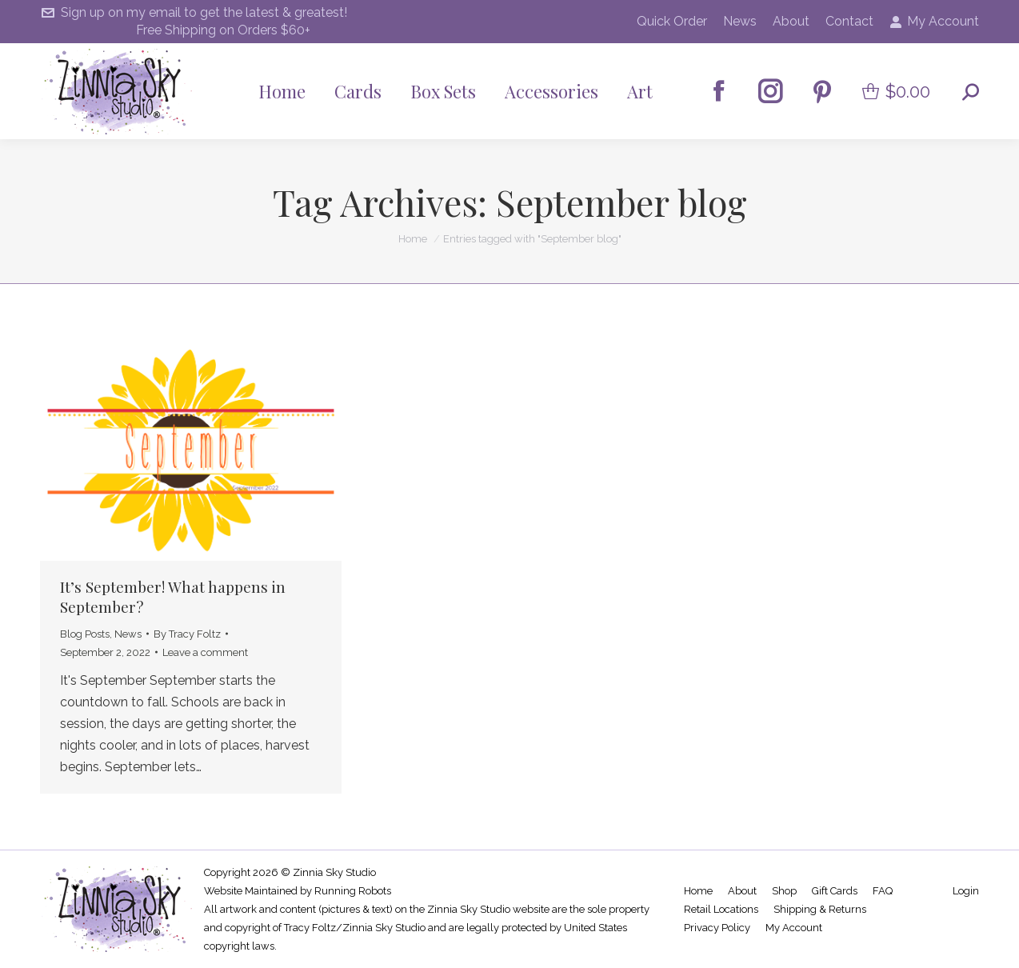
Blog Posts (85, 634)
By (187, 634)
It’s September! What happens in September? (173, 596)
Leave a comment (205, 652)
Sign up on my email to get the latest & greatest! (193, 13)
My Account (934, 21)
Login (966, 891)
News (128, 634)
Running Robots (352, 891)
